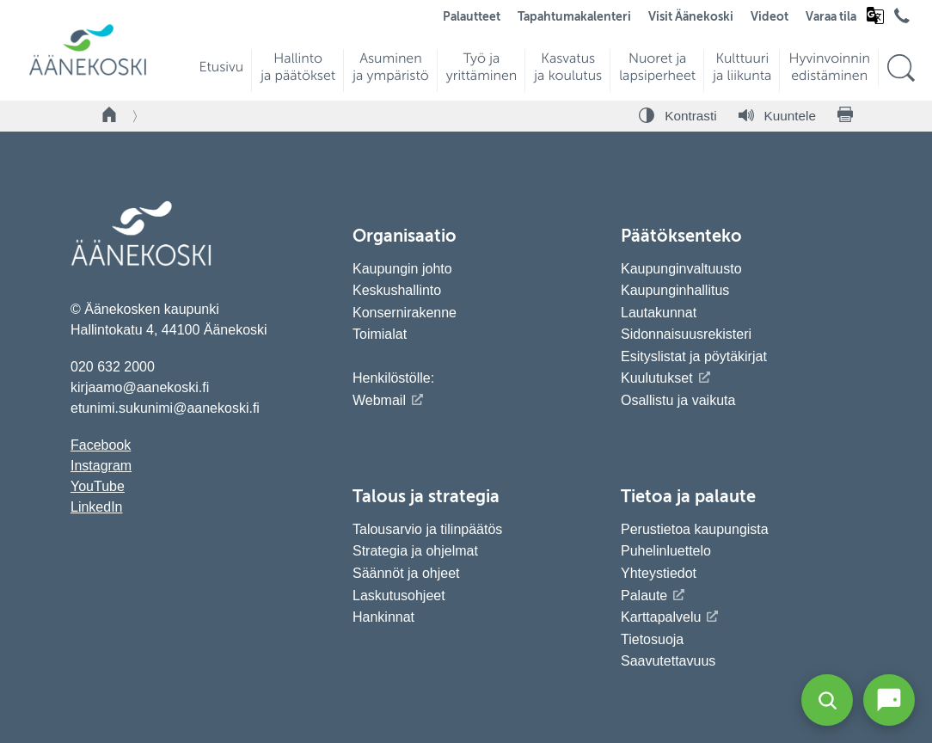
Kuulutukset (657, 378)
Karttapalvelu (661, 617)
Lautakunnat (658, 312)
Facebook (101, 445)
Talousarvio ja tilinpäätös (427, 529)
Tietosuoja (652, 639)
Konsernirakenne (405, 312)
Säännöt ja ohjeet (406, 573)
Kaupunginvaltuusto (681, 268)
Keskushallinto (397, 290)
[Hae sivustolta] (900, 68)
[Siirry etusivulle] (88, 73)
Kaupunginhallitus (675, 290)
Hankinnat (386, 617)
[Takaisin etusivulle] (110, 116)
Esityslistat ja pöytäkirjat (694, 356)
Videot (769, 17)
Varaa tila (831, 17)
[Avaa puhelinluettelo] (902, 19)
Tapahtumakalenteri (574, 17)
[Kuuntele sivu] (777, 116)
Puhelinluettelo (666, 550)
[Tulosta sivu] (845, 116)
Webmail (379, 400)
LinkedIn (97, 507)
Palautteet (471, 17)
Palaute (644, 595)
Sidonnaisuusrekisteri (686, 334)
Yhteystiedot (658, 573)
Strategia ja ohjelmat (415, 550)
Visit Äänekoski (690, 17)
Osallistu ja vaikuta (678, 400)
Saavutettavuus (668, 661)
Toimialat (380, 334)
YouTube (98, 486)
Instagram (101, 465)
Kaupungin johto (402, 268)
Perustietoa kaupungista (695, 529)
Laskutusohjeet (399, 595)
